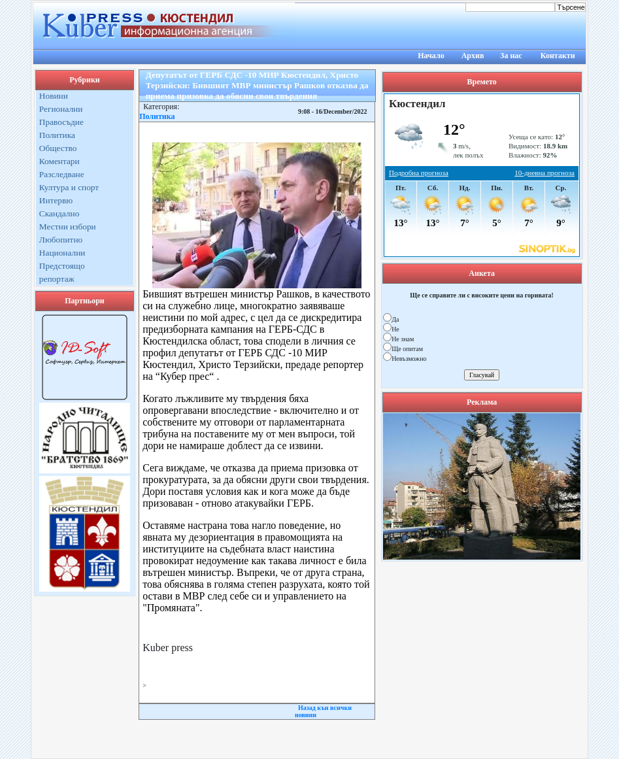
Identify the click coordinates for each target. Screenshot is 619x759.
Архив (472, 55)
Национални (62, 253)
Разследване (61, 174)
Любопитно (60, 240)
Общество (58, 148)
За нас (511, 55)
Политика (57, 135)
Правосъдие (61, 122)
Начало (431, 55)
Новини (53, 96)
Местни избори (67, 226)
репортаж (57, 279)
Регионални (61, 109)
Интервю (56, 200)
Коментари (59, 161)
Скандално (59, 213)
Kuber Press (309, 744)
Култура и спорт (69, 187)
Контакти (558, 55)
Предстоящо (62, 266)
